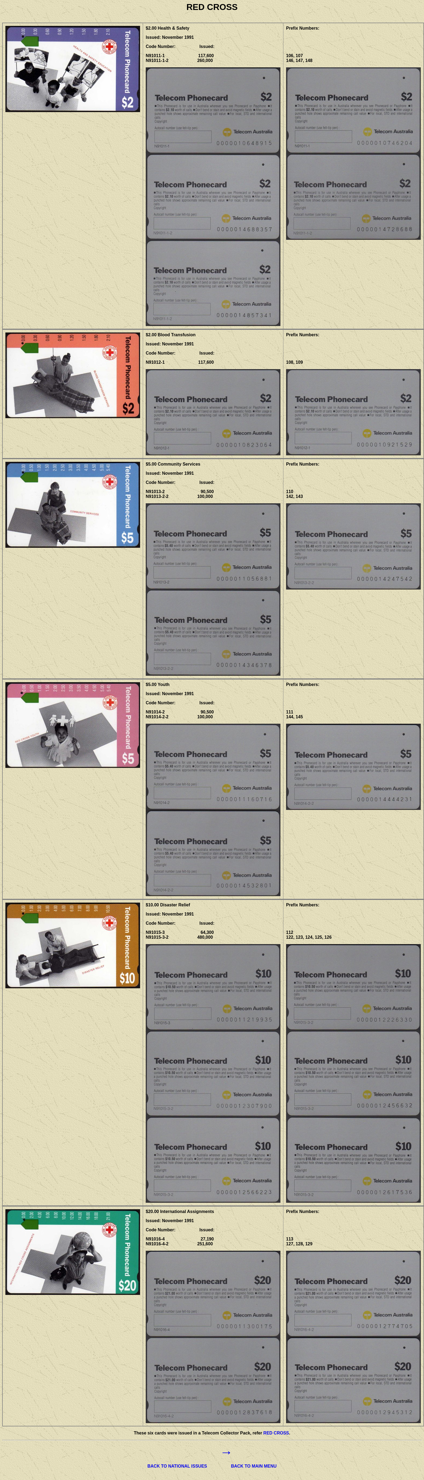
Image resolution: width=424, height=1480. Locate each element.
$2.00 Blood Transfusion (171, 334)
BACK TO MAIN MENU (253, 1466)
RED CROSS (276, 1433)
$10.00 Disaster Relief (168, 905)
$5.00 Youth (157, 684)
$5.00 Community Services (173, 464)
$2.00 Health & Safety (167, 28)
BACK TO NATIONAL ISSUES (177, 1466)
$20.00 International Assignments (180, 1211)
